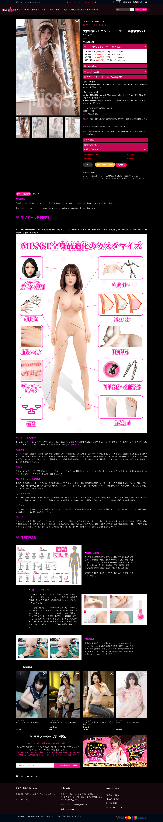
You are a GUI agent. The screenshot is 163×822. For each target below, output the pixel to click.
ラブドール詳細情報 (23, 194)
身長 (52, 10)
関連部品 (81, 10)
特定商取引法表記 (112, 795)
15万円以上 (110, 176)
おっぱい (66, 10)
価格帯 (35, 10)
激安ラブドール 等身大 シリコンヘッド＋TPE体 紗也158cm (98, 723)
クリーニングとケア (39, 590)
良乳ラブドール (139, 178)
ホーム (85, 21)
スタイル (44, 10)
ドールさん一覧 (108, 178)
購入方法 (78, 816)
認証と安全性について (48, 816)
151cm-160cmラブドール (98, 21)
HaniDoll (73, 809)
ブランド (27, 10)
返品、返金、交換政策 (65, 816)
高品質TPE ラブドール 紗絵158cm (127, 722)
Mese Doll (118, 176)
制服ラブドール (119, 178)
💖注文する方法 (115, 71)
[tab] (23, 194)
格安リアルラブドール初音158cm (27, 722)
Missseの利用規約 (112, 799)
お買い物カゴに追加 (105, 165)
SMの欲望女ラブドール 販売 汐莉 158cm (62, 722)
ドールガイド (92, 10)
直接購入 (121, 165)
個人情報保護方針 (112, 803)
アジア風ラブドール (127, 176)
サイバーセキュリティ (114, 807)
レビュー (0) (35, 194)
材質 (73, 10)
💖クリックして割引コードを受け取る (115, 46)
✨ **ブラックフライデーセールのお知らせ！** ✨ (81, 2)
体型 (58, 10)
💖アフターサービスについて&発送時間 (115, 77)
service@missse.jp (80, 805)
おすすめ (17, 10)
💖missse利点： (115, 66)
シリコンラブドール (96, 178)
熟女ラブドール (129, 178)
